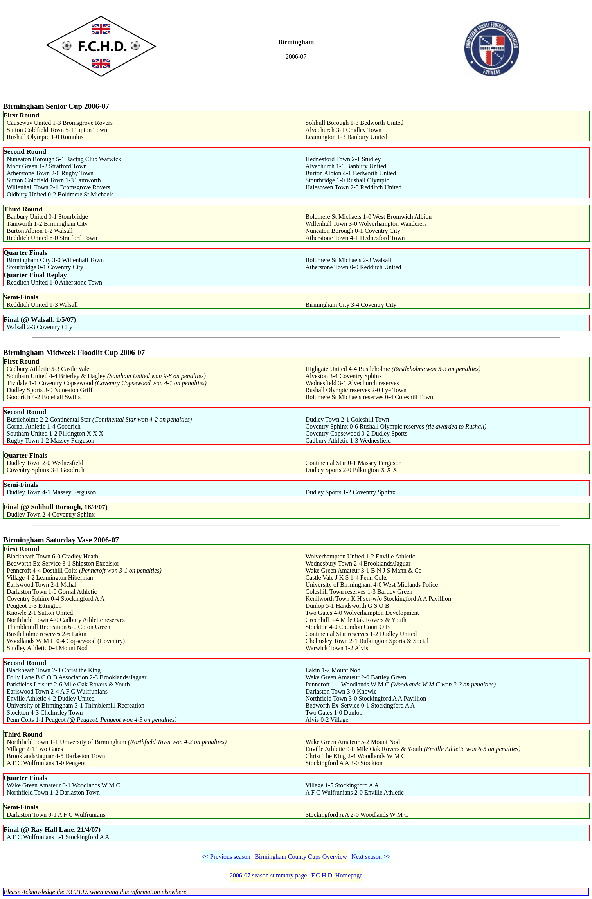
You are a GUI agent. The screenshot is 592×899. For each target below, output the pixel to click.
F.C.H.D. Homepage (337, 875)
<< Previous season (226, 856)
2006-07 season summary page (268, 875)
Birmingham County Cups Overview (301, 856)
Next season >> (370, 856)
